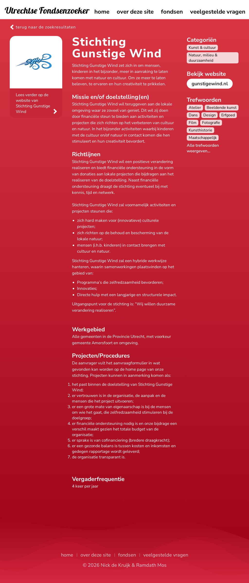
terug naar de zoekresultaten (46, 27)
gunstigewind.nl (210, 83)
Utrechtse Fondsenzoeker (47, 10)
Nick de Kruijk (115, 565)
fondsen (172, 12)
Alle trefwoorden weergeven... (203, 148)
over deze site (135, 12)
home (101, 12)
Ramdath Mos (151, 565)
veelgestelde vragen (217, 12)
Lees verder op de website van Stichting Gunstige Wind (33, 103)
